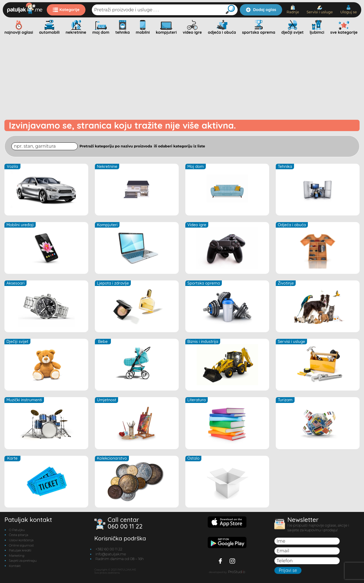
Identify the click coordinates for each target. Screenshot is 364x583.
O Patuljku (17, 530)
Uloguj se (348, 9)
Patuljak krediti (20, 550)
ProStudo (236, 572)
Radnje (293, 9)
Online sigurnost (21, 545)
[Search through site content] (44, 146)
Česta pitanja (18, 535)
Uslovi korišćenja (21, 540)
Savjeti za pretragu (23, 561)
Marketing (16, 556)
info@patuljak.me (110, 554)
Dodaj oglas (261, 9)
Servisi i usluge (319, 10)
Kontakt (15, 566)
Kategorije (66, 9)
